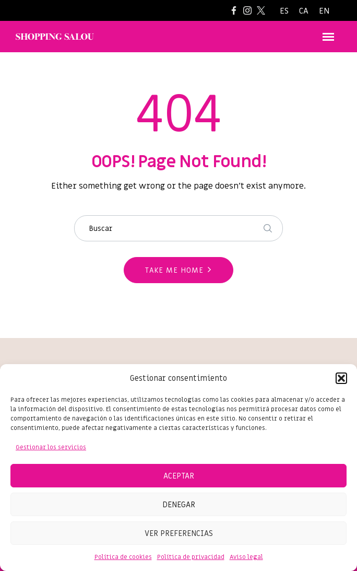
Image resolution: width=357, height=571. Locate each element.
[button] (341, 378)
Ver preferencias (179, 533)
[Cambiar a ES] (284, 11)
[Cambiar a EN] (324, 11)
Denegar (178, 504)
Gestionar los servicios (51, 447)
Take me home (174, 270)
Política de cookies (123, 557)
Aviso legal (246, 557)
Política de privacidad (190, 557)
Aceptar (178, 476)
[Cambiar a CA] (304, 11)
